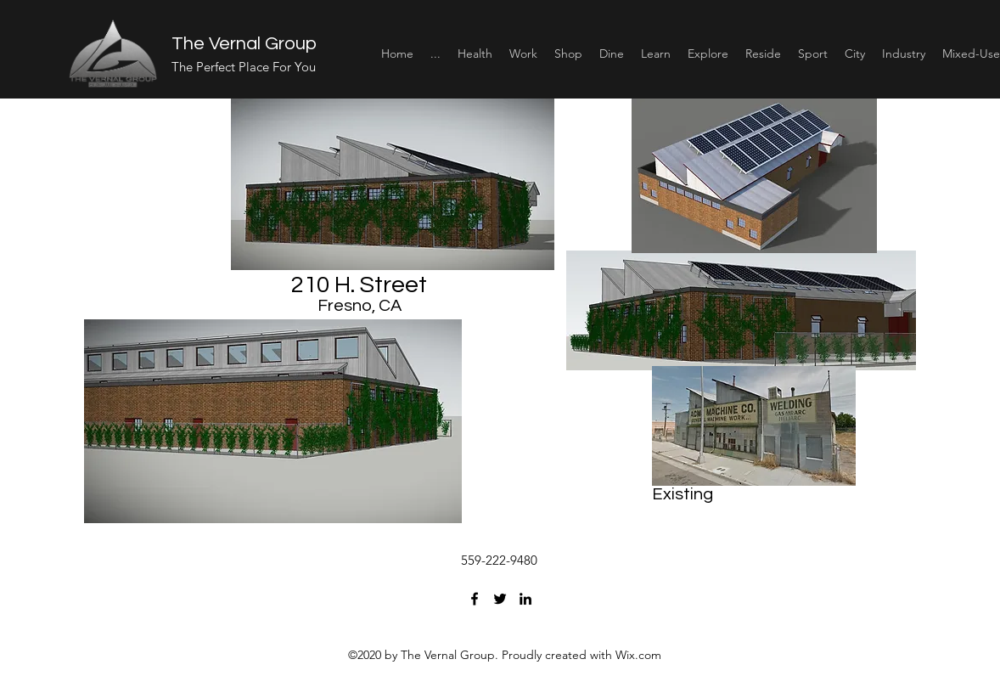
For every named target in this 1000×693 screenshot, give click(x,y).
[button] (475, 53)
